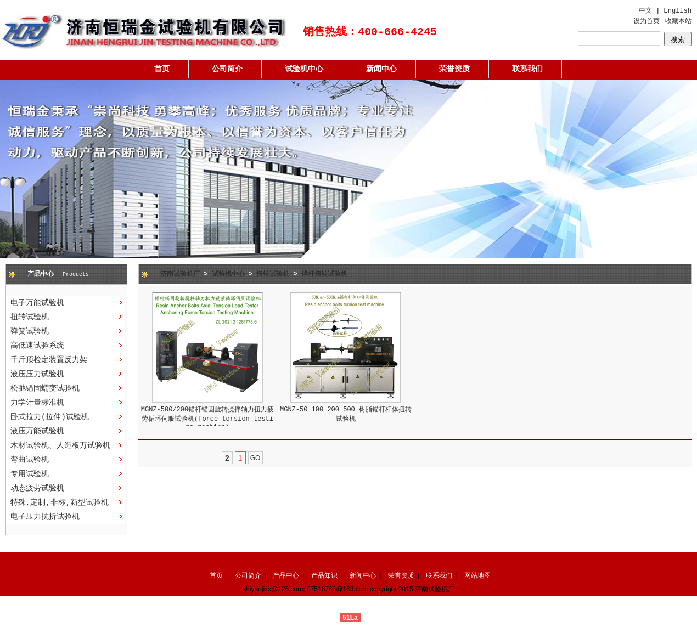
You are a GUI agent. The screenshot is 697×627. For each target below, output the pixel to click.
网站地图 (477, 575)
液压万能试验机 (37, 431)
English (678, 11)
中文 (645, 11)
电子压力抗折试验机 (45, 516)
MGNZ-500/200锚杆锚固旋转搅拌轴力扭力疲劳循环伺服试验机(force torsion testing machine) (207, 418)
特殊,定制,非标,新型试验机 (59, 502)
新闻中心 (381, 69)
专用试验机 (29, 474)
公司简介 (227, 69)
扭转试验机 (29, 317)
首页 (162, 69)
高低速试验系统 (37, 345)
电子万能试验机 (37, 302)
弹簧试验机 (29, 331)
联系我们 (527, 69)
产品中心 (286, 575)
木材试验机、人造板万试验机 (60, 445)
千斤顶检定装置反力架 (48, 359)
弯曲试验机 (29, 459)
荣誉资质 (454, 69)
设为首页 (646, 21)
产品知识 (324, 575)
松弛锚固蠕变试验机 (45, 388)
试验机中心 (304, 69)
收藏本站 (678, 21)
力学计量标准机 (37, 402)
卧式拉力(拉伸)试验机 (49, 417)
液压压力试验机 (37, 374)
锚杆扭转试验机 (324, 274)
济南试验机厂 (180, 274)
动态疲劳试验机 (37, 488)
